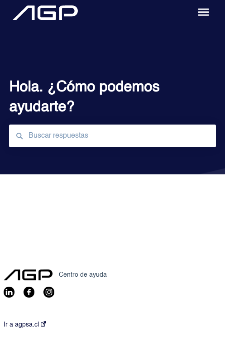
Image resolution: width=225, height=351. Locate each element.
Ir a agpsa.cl (25, 324)
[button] (203, 13)
